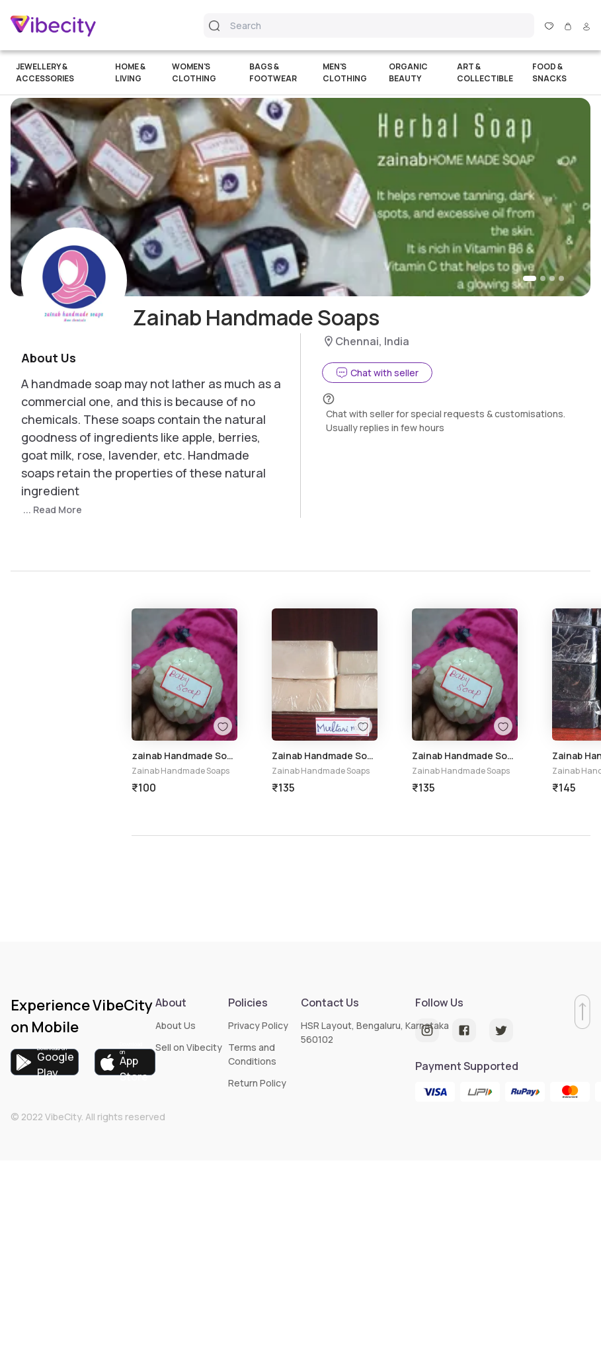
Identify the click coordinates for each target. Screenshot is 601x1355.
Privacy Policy (258, 1025)
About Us (175, 1025)
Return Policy (257, 1083)
